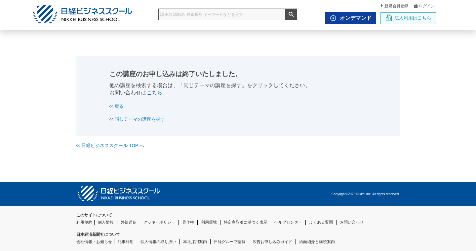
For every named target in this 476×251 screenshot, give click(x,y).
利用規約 (84, 222)
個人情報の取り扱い (158, 241)
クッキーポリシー (159, 222)
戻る (116, 106)
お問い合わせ (352, 222)
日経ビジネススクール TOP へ (110, 145)
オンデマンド (349, 18)
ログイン (424, 5)
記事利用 (126, 241)
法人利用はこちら (408, 18)
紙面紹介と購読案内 (317, 241)
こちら (154, 92)
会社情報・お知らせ (94, 241)
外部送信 (129, 222)
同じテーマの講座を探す (137, 119)
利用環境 (209, 222)
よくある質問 (321, 222)
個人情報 (106, 222)
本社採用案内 (195, 241)
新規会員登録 (394, 6)
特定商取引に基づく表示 (245, 222)
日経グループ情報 (230, 241)
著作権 (188, 222)
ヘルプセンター (288, 222)
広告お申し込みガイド (272, 241)
